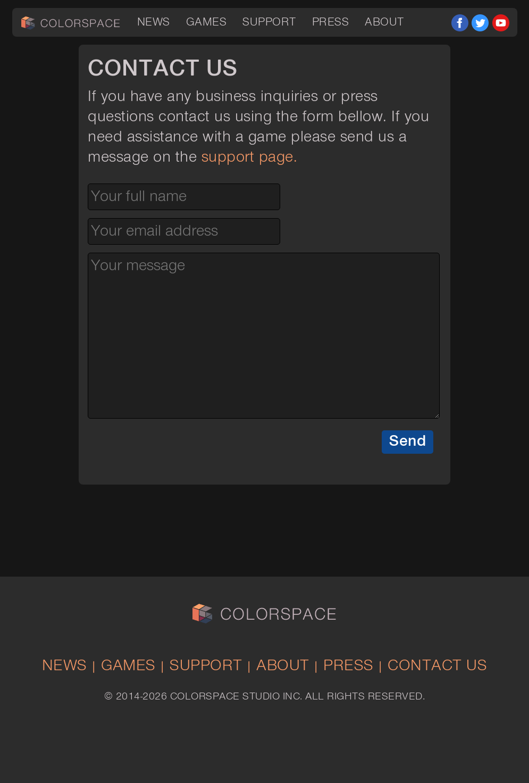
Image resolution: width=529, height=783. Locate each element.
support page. (249, 157)
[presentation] (168, 452)
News (153, 22)
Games (206, 22)
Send (407, 441)
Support (269, 22)
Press (330, 22)
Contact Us (437, 666)
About (384, 22)
